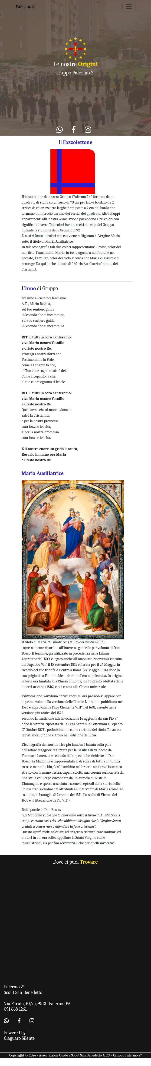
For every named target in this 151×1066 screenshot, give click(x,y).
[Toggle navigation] (128, 6)
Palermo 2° (26, 6)
